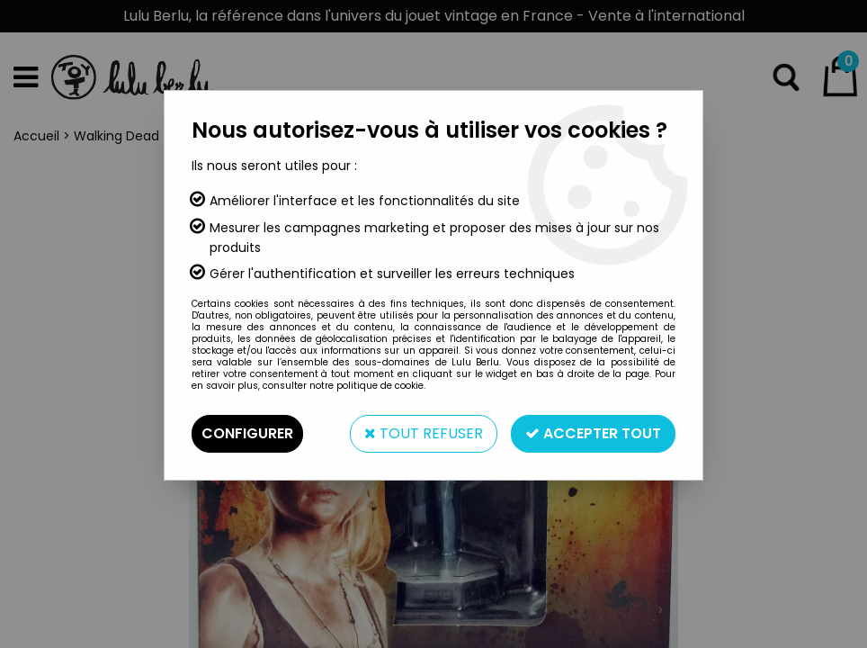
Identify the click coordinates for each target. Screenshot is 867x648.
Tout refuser (423, 433)
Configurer (247, 433)
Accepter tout (593, 433)
